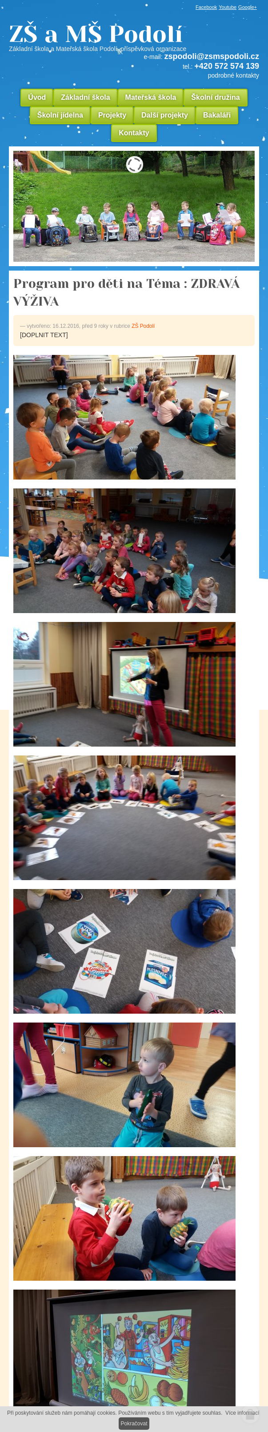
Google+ (247, 7)
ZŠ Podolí (143, 326)
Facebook (206, 7)
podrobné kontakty (233, 75)
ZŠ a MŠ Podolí (134, 37)
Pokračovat (133, 1423)
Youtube (227, 7)
